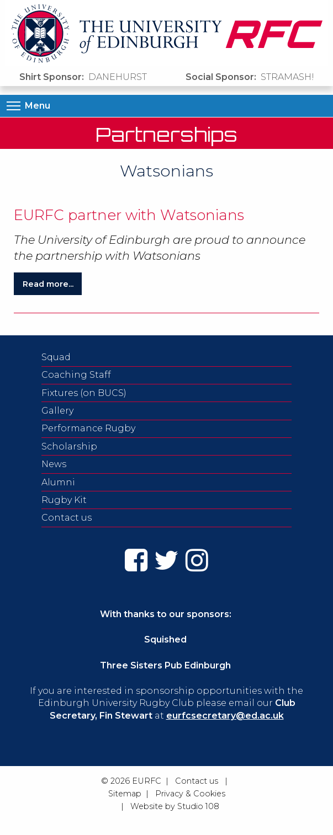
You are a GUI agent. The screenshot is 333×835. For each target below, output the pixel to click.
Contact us (66, 517)
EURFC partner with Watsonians (129, 215)
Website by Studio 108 (174, 806)
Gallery (57, 410)
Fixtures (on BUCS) (83, 393)
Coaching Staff (76, 375)
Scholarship (69, 446)
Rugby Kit (64, 500)
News (53, 464)
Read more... (48, 284)
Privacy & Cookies (190, 794)
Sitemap (124, 794)
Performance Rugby (88, 428)
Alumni (58, 482)
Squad (56, 357)
